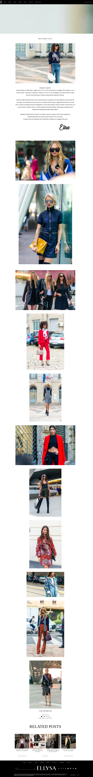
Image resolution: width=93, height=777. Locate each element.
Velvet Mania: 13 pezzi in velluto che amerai (68, 750)
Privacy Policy (46, 2)
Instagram (62, 762)
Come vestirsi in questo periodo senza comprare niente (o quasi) (53, 750)
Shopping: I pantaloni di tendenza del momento (22, 750)
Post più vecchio (68, 756)
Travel (68, 762)
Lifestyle (55, 762)
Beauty (48, 762)
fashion (44, 718)
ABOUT (36, 762)
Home (24, 762)
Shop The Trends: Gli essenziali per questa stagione (37, 750)
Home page (45, 756)
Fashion (42, 762)
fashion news (49, 718)
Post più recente (22, 756)
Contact (30, 762)
